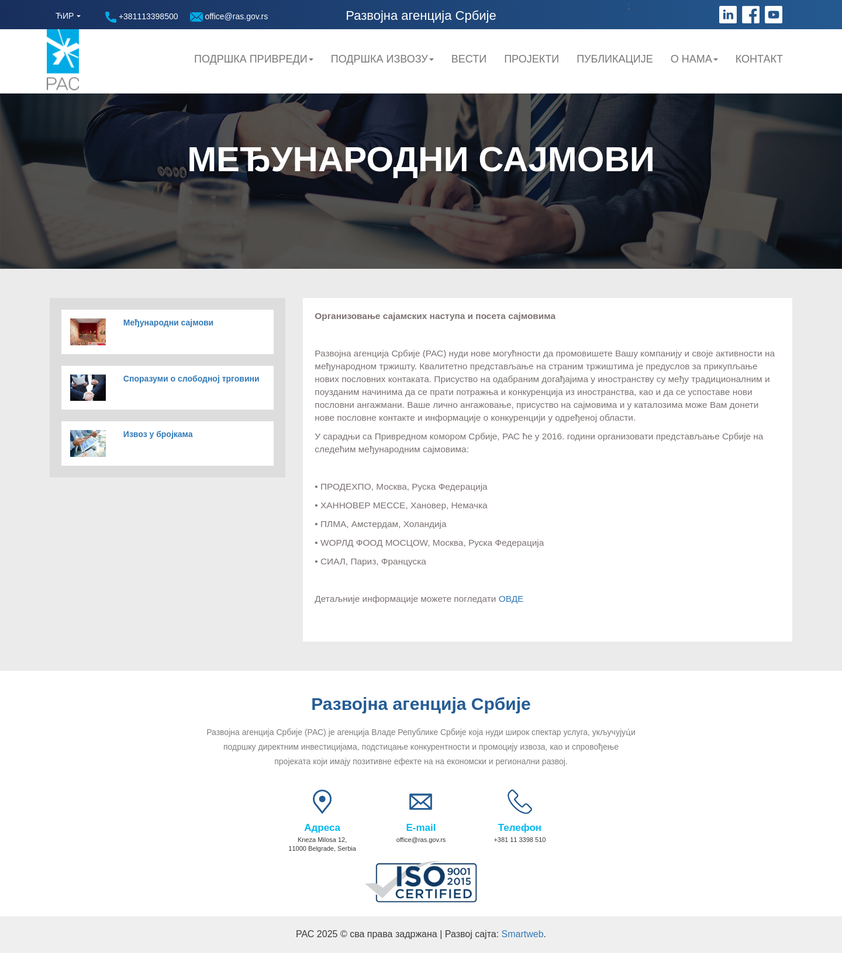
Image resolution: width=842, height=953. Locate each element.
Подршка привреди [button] (253, 59)
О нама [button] (694, 59)
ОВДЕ (511, 599)
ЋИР (65, 15)
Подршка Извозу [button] (382, 59)
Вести (468, 59)
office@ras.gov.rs (229, 17)
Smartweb (523, 934)
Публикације (615, 59)
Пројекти (531, 59)
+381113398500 (141, 17)
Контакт (759, 59)
